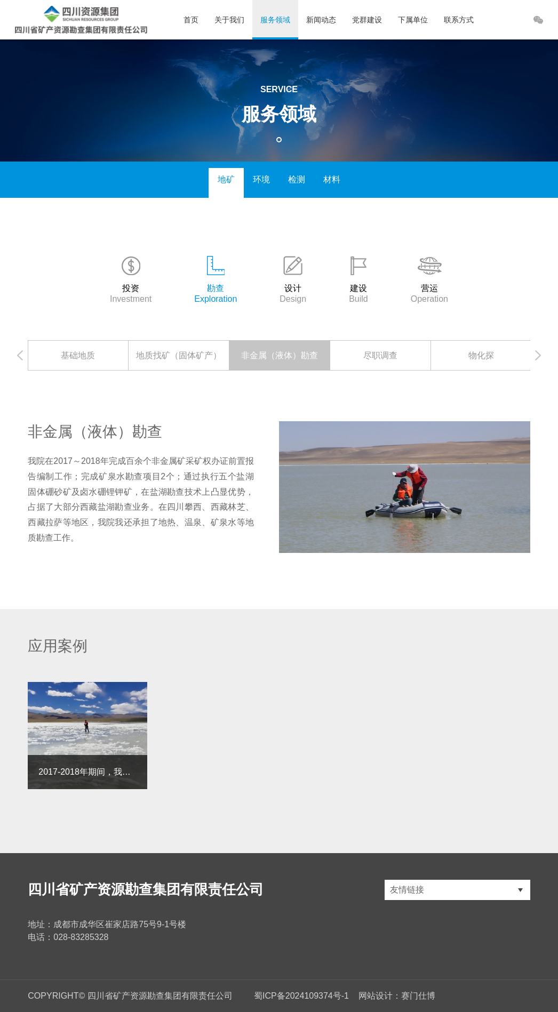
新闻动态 (321, 19)
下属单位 (413, 19)
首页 (191, 19)
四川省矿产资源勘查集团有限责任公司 (146, 889)
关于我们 (229, 19)
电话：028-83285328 (68, 937)
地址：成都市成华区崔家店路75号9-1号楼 (107, 924)
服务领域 (275, 19)
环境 (261, 179)
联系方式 (459, 19)
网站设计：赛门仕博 (396, 995)
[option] (78, 355)
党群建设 (367, 19)
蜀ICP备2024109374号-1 (301, 995)
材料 (331, 179)
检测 (296, 179)
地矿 (226, 179)
